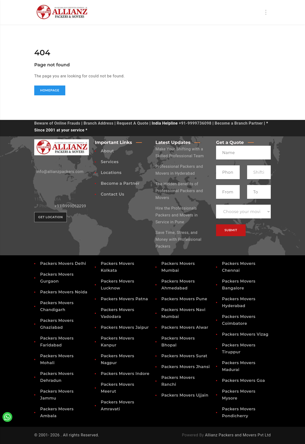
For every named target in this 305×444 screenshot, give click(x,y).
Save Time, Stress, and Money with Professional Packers (178, 239)
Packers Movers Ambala (57, 412)
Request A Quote (132, 123)
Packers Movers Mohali (57, 359)
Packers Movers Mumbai (178, 267)
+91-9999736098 (195, 123)
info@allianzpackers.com (60, 171)
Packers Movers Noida (63, 292)
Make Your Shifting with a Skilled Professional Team (179, 152)
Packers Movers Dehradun (57, 377)
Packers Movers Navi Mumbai (183, 313)
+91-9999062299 (70, 206)
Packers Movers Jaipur (125, 327)
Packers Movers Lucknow (117, 284)
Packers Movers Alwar (184, 327)
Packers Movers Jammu (57, 395)
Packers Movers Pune (184, 299)
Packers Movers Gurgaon (57, 278)
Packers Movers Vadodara (117, 313)
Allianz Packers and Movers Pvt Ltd (238, 435)
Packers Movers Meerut (117, 388)
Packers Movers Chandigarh (57, 306)
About (107, 151)
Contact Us (112, 194)
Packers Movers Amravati (117, 405)
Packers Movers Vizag (245, 334)
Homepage (49, 90)
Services (110, 161)
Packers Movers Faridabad (57, 341)
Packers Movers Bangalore (238, 284)
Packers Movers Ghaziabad (57, 324)
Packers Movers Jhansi (185, 366)
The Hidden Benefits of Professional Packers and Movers (179, 191)
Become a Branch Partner (239, 123)
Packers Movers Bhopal (178, 341)
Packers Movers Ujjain (184, 395)
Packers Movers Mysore (238, 395)
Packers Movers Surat (184, 356)
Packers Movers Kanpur (117, 341)
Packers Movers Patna (124, 299)
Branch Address (98, 123)
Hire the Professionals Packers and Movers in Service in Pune (176, 215)
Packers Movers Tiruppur (238, 348)
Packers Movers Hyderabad (238, 302)
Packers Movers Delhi (63, 263)
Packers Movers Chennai (238, 267)
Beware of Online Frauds (57, 123)
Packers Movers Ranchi (178, 381)
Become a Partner (120, 183)
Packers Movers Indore (125, 373)
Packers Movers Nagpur (117, 359)
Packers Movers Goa (243, 380)
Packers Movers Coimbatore (238, 320)
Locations (111, 172)
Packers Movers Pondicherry (238, 412)
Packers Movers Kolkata (117, 267)
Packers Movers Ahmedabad (178, 284)
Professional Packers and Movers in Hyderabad (179, 170)
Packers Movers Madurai (238, 366)
